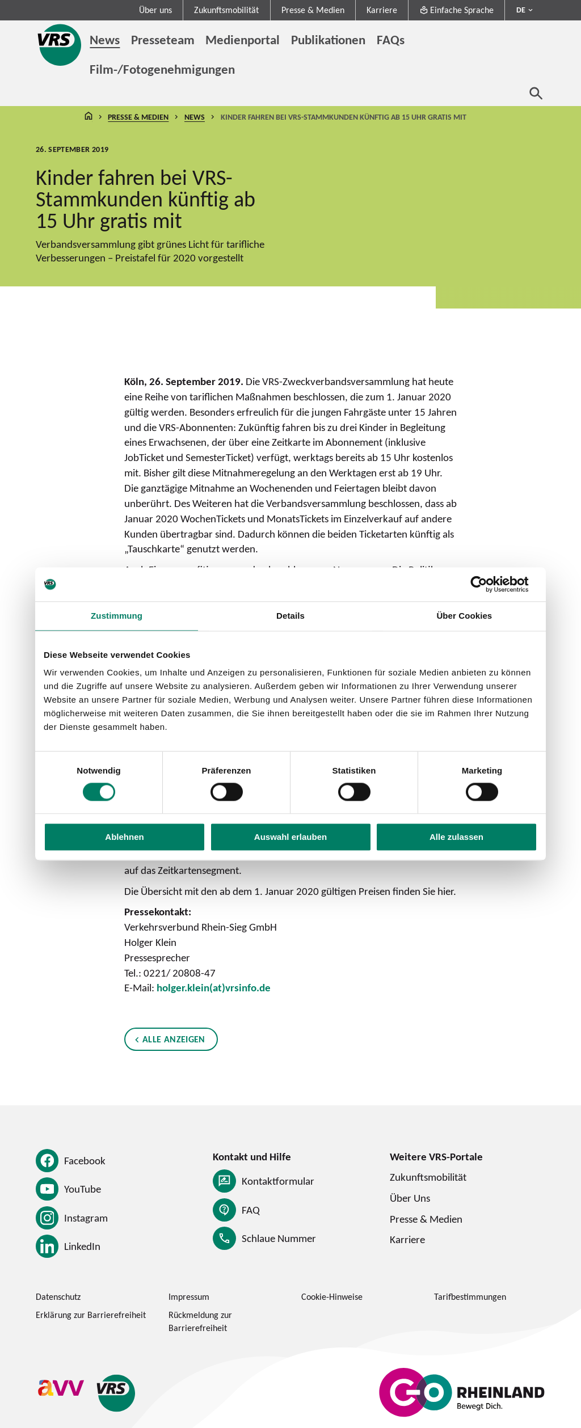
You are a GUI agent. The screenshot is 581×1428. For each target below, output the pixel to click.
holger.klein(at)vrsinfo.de (214, 987)
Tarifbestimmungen (470, 1297)
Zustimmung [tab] (116, 615)
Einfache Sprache (456, 10)
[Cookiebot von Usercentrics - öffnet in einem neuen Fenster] (487, 584)
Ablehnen (124, 837)
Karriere (382, 10)
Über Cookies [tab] (464, 615)
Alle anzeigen (173, 1039)
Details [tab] (290, 615)
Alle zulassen (456, 837)
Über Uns (410, 1198)
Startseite (88, 117)
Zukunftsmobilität (226, 10)
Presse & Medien (312, 10)
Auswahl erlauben (290, 837)
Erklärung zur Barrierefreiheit (91, 1315)
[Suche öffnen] (536, 93)
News (194, 117)
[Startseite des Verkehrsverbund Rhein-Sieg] (60, 44)
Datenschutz (58, 1297)
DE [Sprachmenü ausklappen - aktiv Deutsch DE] (520, 10)
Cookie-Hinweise (332, 1297)
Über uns (155, 10)
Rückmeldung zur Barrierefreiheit (200, 1321)
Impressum (189, 1297)
